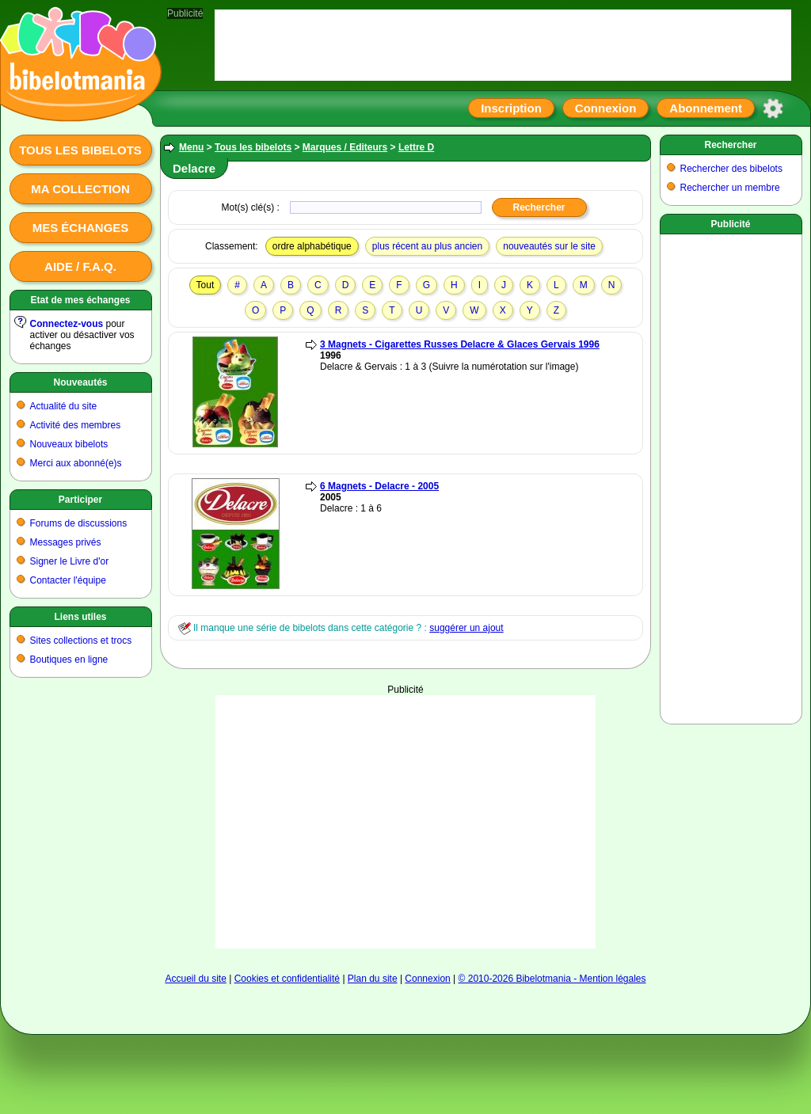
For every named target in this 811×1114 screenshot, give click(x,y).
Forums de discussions (79, 523)
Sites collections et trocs (81, 640)
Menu (191, 147)
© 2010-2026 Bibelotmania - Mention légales (552, 978)
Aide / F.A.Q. (80, 266)
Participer (80, 499)
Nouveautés (80, 382)
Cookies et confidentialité (287, 978)
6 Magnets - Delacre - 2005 (379, 486)
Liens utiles (80, 616)
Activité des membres (75, 425)
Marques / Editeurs (345, 147)
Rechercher (730, 144)
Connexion (606, 108)
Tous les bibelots (80, 150)
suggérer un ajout (466, 627)
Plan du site (373, 978)
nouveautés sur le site (549, 246)
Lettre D (416, 147)
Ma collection (80, 189)
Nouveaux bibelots (69, 444)
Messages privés (65, 542)
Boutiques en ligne (69, 659)
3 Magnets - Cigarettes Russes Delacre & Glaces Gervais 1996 (460, 344)
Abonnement (705, 108)
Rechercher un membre (730, 187)
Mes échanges (80, 227)
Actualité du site (63, 406)
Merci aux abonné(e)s (76, 463)
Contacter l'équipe (68, 580)
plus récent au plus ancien (427, 246)
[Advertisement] (406, 806)
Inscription (511, 108)
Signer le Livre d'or (69, 561)
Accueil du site (195, 978)
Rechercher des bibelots (731, 168)
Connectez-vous (67, 323)
